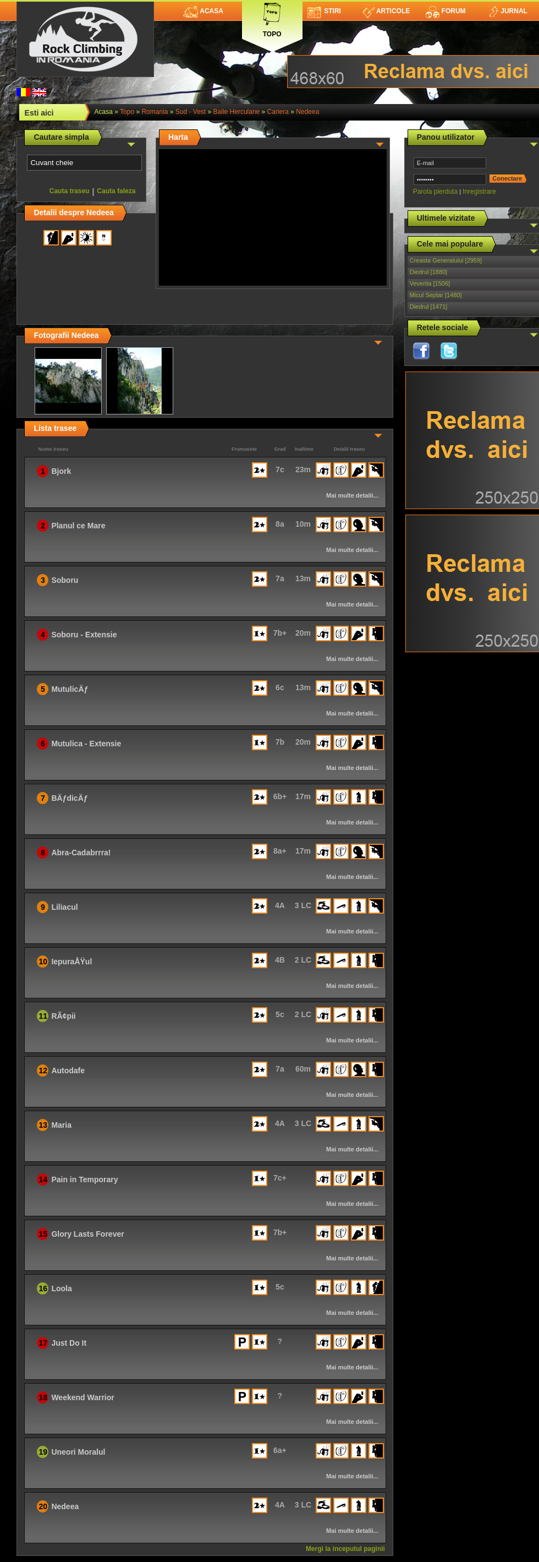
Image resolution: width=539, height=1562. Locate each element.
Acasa (203, 11)
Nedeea (307, 112)
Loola (61, 1288)
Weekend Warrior (82, 1397)
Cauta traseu (70, 191)
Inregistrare (479, 191)
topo (127, 112)
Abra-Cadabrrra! (81, 852)
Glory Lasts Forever (87, 1234)
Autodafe (68, 1070)
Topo (272, 18)
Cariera (278, 112)
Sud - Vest (190, 112)
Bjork (61, 471)
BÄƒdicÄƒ (69, 798)
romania (154, 112)
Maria (61, 1125)
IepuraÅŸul (71, 961)
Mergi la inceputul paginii (345, 1549)
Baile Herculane (236, 112)
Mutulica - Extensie (86, 743)
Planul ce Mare (78, 525)
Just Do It (68, 1343)
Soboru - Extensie (84, 634)
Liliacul (64, 907)
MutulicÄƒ (69, 689)
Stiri (324, 11)
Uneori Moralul (78, 1452)
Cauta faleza (116, 191)
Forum (445, 11)
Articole (386, 11)
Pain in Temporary (84, 1179)
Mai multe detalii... (352, 495)
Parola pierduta (435, 191)
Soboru (64, 580)
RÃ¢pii (63, 1016)
